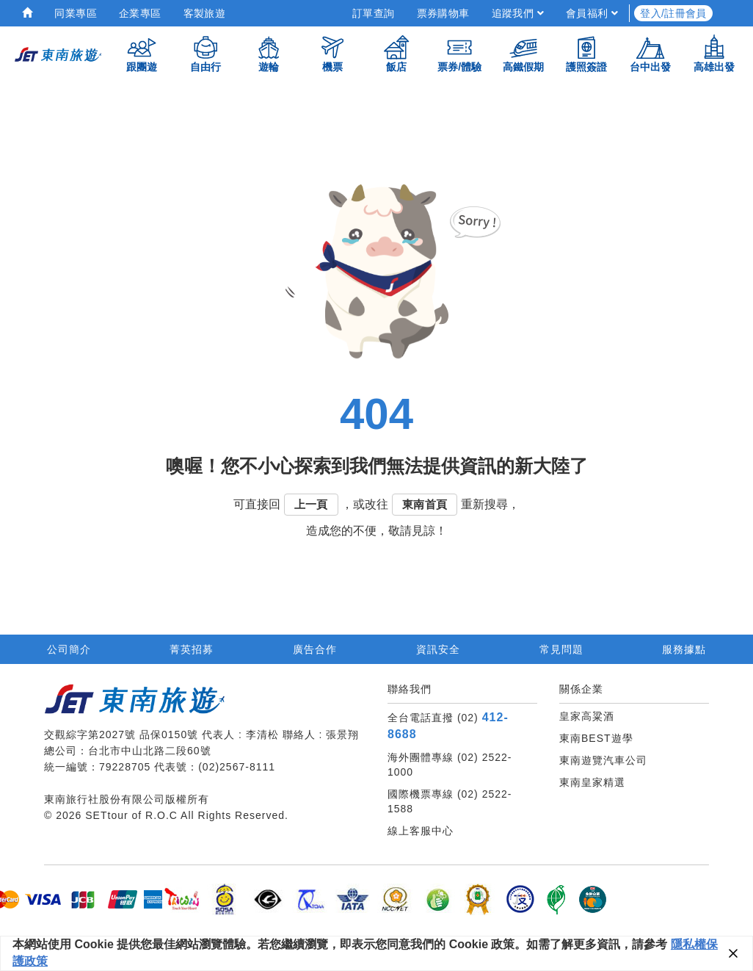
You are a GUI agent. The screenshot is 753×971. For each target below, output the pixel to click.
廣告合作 (315, 649)
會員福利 (592, 13)
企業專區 (140, 13)
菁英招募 (192, 649)
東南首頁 (425, 504)
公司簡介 (69, 649)
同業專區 (75, 13)
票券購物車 (443, 13)
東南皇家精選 (592, 782)
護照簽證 (586, 53)
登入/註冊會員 (673, 13)
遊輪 (268, 53)
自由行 (205, 53)
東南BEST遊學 (596, 738)
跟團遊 (141, 53)
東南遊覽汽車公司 (603, 760)
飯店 (396, 53)
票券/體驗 (459, 53)
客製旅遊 (204, 13)
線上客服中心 (421, 831)
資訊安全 (438, 649)
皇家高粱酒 (586, 716)
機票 (332, 53)
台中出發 (650, 53)
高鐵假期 (523, 53)
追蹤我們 (518, 13)
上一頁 (311, 504)
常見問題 (561, 649)
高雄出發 (714, 53)
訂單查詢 (373, 13)
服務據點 (684, 649)
